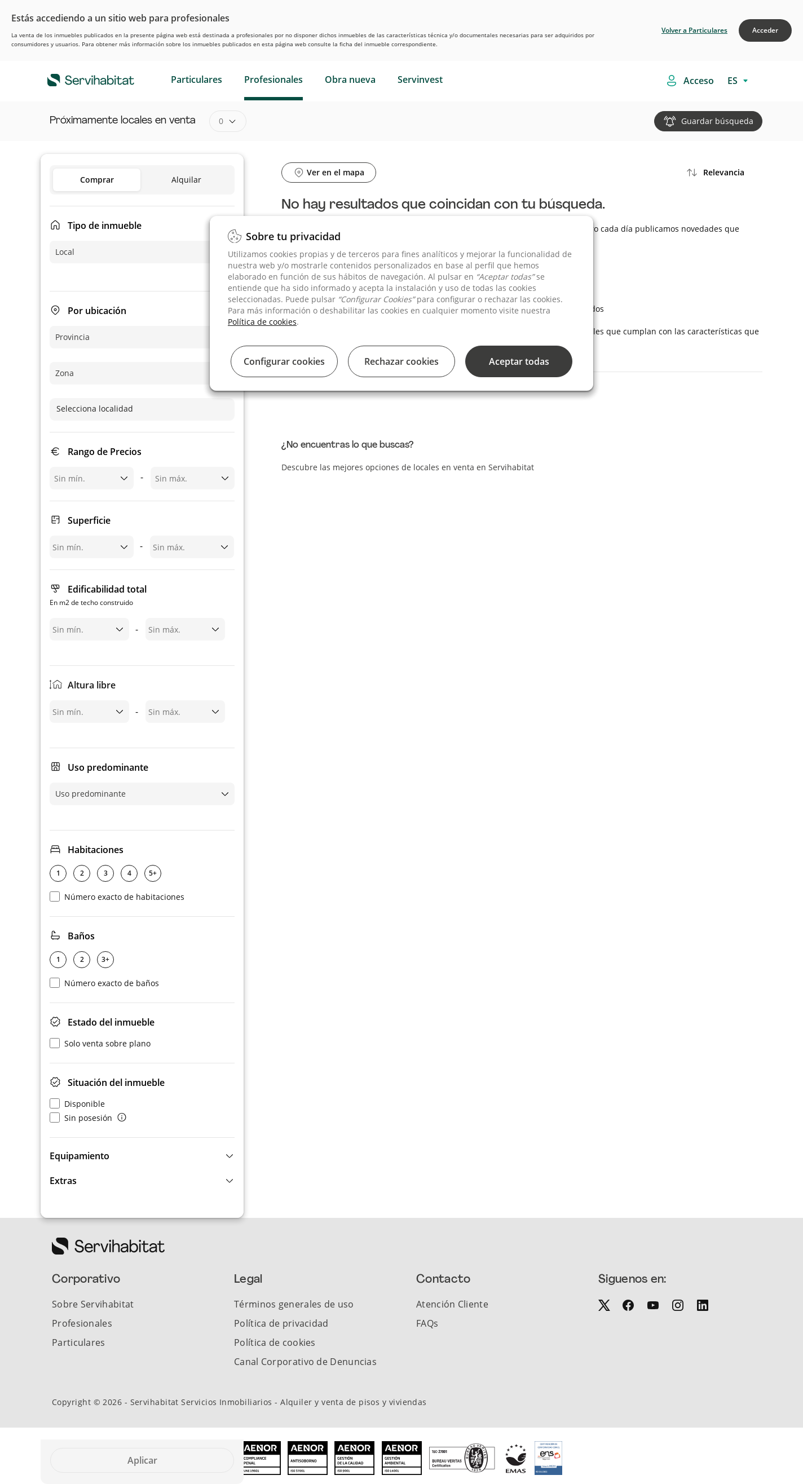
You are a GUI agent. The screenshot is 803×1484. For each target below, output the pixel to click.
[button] (142, 1156)
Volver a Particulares (694, 30)
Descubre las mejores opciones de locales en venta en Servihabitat (407, 467)
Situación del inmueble (116, 1082)
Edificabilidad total (98, 596)
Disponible (77, 1103)
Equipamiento (79, 1156)
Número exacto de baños (104, 983)
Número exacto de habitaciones (117, 896)
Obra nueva (350, 79)
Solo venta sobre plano (100, 1043)
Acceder (765, 30)
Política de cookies (262, 321)
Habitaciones (95, 849)
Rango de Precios (105, 451)
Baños (81, 936)
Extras (63, 1180)
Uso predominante (108, 767)
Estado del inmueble (111, 1022)
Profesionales (273, 79)
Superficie (89, 520)
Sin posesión (81, 1117)
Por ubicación (97, 310)
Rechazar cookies (401, 361)
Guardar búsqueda (717, 121)
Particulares (196, 79)
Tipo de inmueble (105, 225)
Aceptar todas (519, 361)
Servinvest (420, 79)
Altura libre (92, 685)
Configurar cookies (284, 361)
